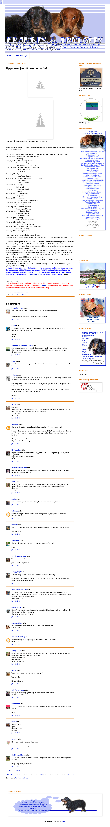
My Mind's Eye (15, 450)
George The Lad (16, 650)
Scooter (14, 404)
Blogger (63, 821)
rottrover (14, 525)
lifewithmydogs (16, 607)
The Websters (15, 540)
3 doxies (14, 375)
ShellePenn (14, 424)
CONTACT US (21, 55)
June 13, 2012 (15, 748)
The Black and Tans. (17, 755)
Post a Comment (14, 770)
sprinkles (14, 739)
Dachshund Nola (16, 623)
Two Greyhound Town (18, 556)
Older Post (70, 774)
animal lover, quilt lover (19, 468)
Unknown (14, 511)
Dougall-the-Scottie (17, 308)
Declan (13, 361)
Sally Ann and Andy (17, 690)
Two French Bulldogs (18, 637)
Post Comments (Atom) (22, 778)
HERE (44, 285)
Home (40, 774)
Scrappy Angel (16, 572)
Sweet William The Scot (19, 590)
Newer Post (10, 774)
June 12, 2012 (15, 319)
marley (13, 499)
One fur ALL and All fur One (20, 295)
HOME (9, 55)
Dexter (13, 326)
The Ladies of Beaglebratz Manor (22, 345)
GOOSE (13, 481)
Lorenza (14, 721)
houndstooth (15, 704)
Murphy (13, 670)
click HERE (33, 274)
